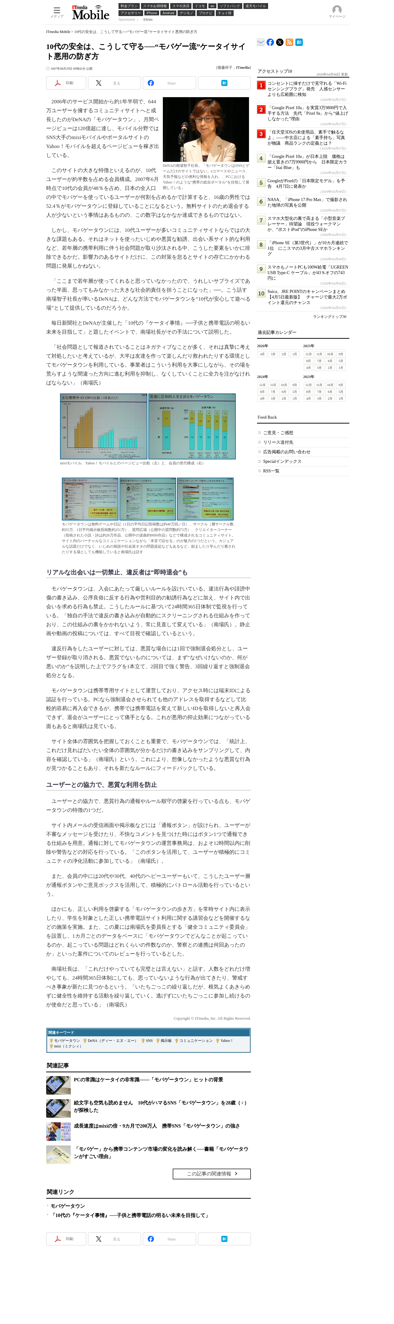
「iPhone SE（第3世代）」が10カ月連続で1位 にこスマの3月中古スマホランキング (307, 248)
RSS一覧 (271, 471)
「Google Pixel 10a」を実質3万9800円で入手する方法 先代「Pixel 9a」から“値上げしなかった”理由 (307, 113)
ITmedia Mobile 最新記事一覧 (289, 41)
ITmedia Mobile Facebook (270, 41)
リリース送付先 (278, 442)
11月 (319, 354)
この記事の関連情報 (209, 1173)
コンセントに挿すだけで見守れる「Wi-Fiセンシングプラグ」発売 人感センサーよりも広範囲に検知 (307, 89)
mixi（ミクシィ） (68, 1046)
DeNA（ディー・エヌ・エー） (113, 1040)
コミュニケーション (196, 1040)
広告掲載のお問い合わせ (287, 452)
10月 (330, 354)
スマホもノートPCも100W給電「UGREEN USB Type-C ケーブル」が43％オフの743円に (307, 273)
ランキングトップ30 (329, 317)
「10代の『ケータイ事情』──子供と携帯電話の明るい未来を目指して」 (130, 1215)
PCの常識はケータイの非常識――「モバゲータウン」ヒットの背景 (148, 1079)
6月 (330, 361)
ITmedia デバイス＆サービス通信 (261, 41)
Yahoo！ (227, 1040)
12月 (309, 354)
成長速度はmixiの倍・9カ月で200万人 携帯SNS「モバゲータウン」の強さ (157, 1126)
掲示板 (166, 1040)
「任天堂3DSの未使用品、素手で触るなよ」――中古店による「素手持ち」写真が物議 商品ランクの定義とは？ (306, 138)
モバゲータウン (67, 1040)
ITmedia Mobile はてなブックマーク (299, 41)
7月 (319, 361)
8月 (308, 361)
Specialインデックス (282, 461)
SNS (149, 1040)
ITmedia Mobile (58, 32)
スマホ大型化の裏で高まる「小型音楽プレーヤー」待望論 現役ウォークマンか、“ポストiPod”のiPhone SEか (306, 224)
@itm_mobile (280, 41)
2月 (284, 354)
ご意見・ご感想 (278, 432)
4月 (262, 354)
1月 (294, 354)
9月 (341, 354)
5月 (341, 361)
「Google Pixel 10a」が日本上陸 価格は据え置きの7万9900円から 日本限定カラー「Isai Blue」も (307, 162)
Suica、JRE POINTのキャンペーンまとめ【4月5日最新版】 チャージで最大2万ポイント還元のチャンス (307, 297)
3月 (273, 354)
